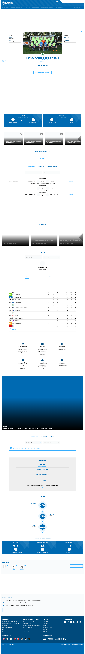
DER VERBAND (59, 7)
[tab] (31, 167)
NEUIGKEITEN (19, 7)
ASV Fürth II (17, 320)
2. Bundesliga (46, 623)
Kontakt (4, 631)
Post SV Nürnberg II (18, 297)
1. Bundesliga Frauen (48, 629)
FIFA (13, 644)
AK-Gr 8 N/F (66, 35)
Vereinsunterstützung (7, 627)
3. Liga (44, 625)
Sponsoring (5, 625)
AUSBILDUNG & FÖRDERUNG (48, 7)
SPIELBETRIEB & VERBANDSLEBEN (32, 7)
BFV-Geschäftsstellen (27, 627)
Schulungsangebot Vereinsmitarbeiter (31, 625)
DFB (6, 644)
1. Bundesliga (46, 621)
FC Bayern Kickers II (18, 302)
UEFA (10, 644)
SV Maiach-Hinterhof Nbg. (19, 313)
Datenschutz (74, 644)
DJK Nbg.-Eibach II (18, 323)
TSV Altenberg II (17, 294)
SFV (3, 644)
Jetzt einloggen (77, 2)
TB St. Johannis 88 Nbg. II (19, 318)
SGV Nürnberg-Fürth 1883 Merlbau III (21, 307)
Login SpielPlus (26, 631)
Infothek (71, 1)
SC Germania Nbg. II (18, 299)
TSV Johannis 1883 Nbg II (19, 305)
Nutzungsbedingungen (65, 644)
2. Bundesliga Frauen (48, 631)
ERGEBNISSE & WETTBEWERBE (8, 7)
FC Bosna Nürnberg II (18, 326)
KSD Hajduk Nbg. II (18, 310)
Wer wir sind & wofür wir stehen (9, 621)
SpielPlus (66, 1)
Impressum (80, 644)
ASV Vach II (17, 315)
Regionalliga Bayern (47, 627)
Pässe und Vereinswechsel (28, 621)
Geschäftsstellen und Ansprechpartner (10, 623)
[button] (3, 61)
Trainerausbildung (27, 623)
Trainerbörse (25, 629)
